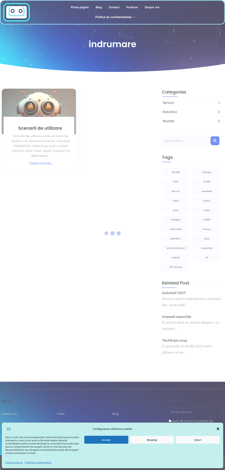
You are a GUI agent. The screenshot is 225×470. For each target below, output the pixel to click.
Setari (197, 440)
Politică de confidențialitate (38, 462)
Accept (106, 440)
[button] (218, 429)
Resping (152, 440)
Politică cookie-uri (14, 462)
